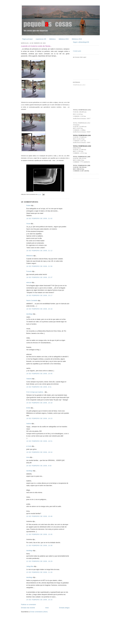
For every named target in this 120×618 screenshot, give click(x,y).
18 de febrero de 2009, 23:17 (39, 295)
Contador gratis (77, 51)
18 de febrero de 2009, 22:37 (39, 277)
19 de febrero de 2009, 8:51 (38, 387)
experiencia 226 (41, 39)
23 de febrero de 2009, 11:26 (39, 572)
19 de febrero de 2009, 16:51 (39, 441)
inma (28, 457)
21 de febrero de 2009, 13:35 (39, 534)
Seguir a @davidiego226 (81, 42)
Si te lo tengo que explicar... (35, 392)
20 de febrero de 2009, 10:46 (39, 516)
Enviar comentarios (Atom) (38, 612)
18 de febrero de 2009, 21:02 (39, 218)
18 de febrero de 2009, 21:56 (39, 266)
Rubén (28, 205)
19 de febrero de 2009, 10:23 (39, 418)
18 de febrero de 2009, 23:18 (39, 309)
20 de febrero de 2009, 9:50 (38, 466)
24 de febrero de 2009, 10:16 (39, 600)
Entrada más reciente (28, 608)
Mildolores (29, 256)
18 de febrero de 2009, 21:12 (39, 250)
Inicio (47, 608)
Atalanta (29, 379)
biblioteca (52, 39)
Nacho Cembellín (32, 300)
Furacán (29, 271)
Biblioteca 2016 (77, 39)
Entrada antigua (64, 608)
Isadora (28, 423)
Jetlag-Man (30, 566)
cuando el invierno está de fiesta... (36, 46)
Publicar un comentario (28, 604)
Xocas (28, 223)
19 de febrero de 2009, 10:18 (39, 403)
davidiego (29, 314)
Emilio (28, 408)
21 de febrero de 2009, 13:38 (39, 545)
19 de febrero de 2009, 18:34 (39, 452)
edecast (28, 282)
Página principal (27, 39)
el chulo (28, 446)
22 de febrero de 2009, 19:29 (39, 561)
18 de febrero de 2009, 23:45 (39, 373)
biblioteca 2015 (64, 39)
